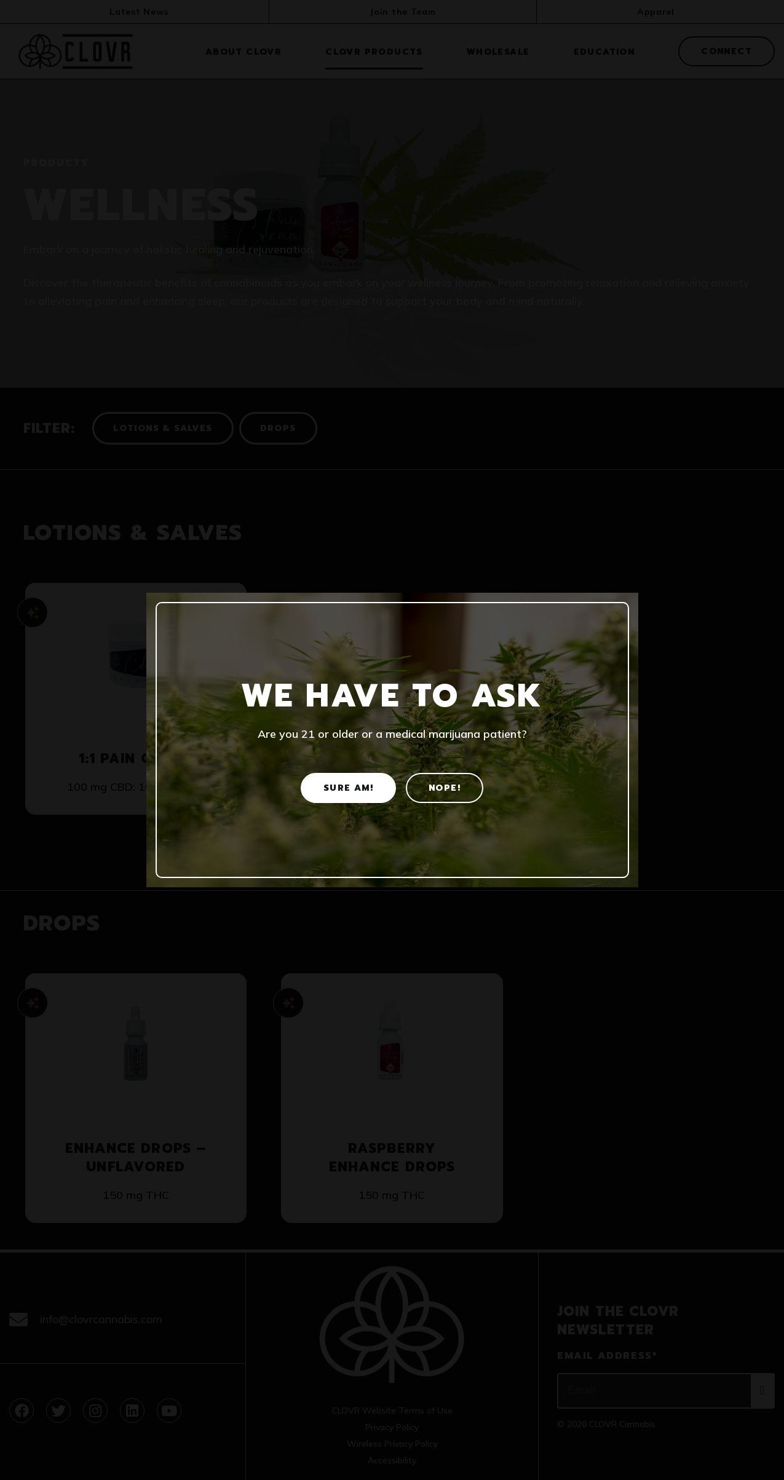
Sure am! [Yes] (348, 788)
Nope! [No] (445, 788)
